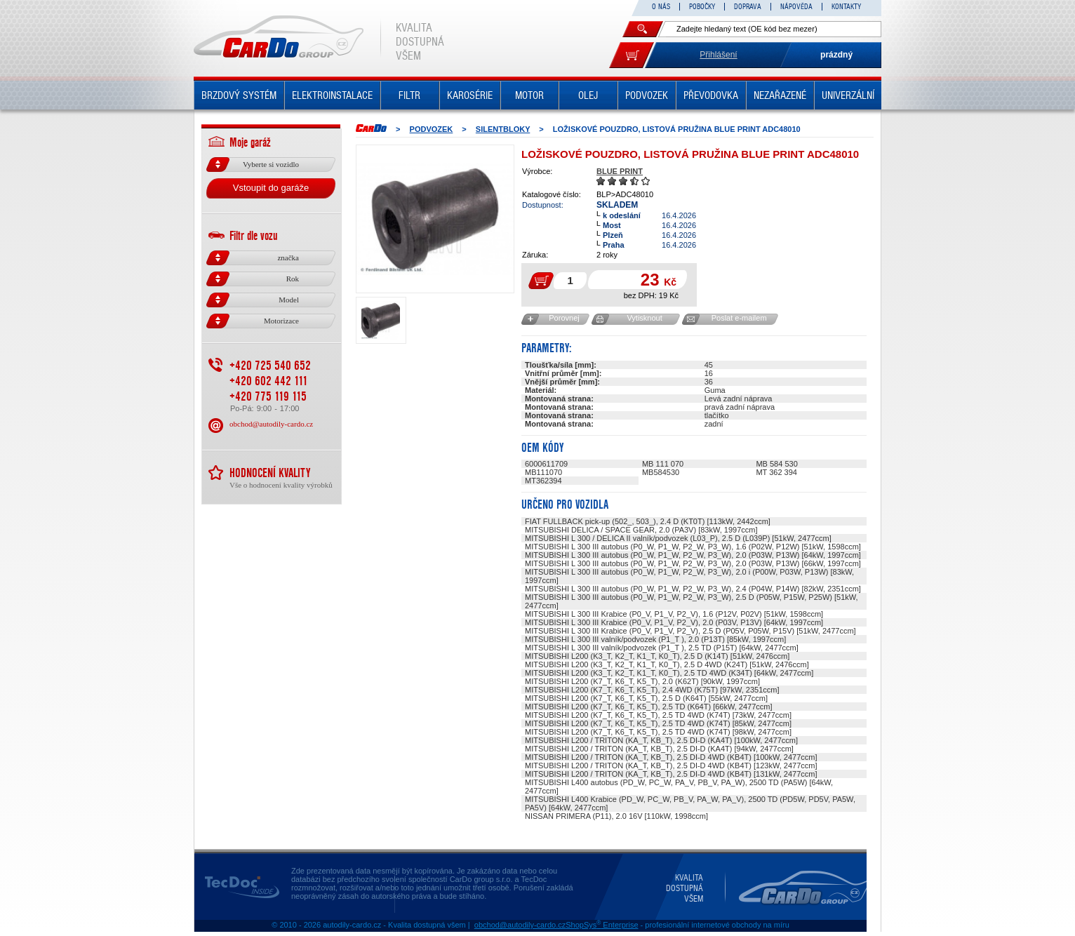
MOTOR (529, 95)
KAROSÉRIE (470, 95)
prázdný (836, 55)
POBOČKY (702, 6)
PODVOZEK (646, 95)
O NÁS (661, 6)
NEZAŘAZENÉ (780, 95)
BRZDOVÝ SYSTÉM (238, 95)
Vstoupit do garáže (271, 187)
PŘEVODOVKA (710, 95)
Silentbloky (503, 129)
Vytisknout (644, 318)
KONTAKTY (846, 6)
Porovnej (564, 318)
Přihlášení (718, 55)
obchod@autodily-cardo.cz (271, 424)
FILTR (409, 95)
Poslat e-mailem (739, 318)
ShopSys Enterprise (602, 925)
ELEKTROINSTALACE (332, 95)
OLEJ (588, 95)
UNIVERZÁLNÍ (848, 95)
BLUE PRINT (619, 171)
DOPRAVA (747, 6)
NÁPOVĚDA (796, 6)
